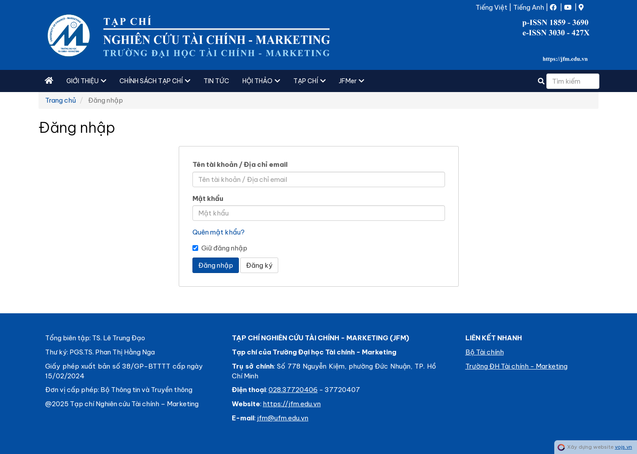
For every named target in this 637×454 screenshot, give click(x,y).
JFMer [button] (351, 81)
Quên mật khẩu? (218, 232)
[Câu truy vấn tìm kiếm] (572, 81)
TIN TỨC (216, 81)
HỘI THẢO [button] (261, 81)
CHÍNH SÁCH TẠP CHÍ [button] (154, 81)
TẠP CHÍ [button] (309, 81)
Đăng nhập (215, 265)
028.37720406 (293, 389)
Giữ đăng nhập (219, 248)
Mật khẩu (207, 198)
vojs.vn (623, 447)
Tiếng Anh (528, 7)
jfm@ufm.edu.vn (282, 418)
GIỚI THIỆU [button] (86, 81)
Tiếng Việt (491, 7)
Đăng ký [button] (259, 265)
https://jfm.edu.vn (292, 404)
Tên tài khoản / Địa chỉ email (240, 164)
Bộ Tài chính (484, 352)
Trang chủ (60, 100)
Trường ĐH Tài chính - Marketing (516, 366)
